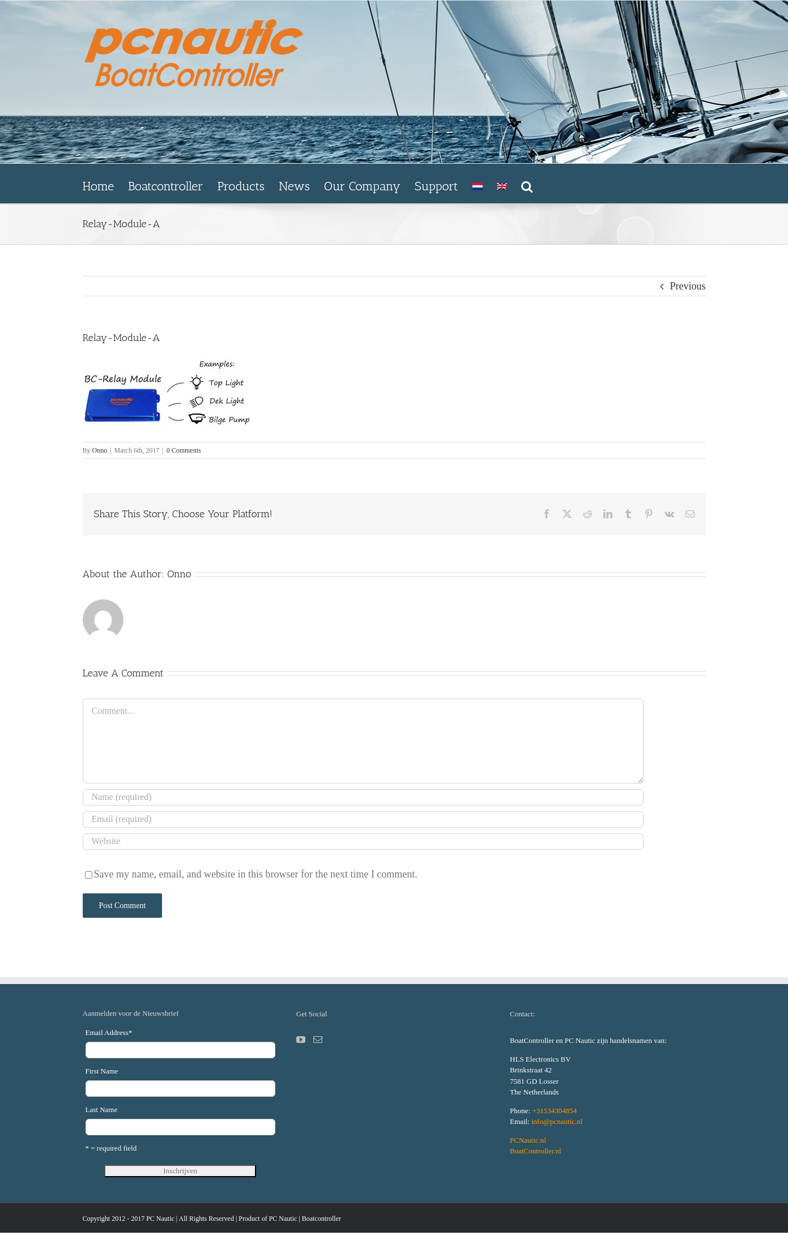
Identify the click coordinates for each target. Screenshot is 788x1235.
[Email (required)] (363, 819)
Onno (100, 450)
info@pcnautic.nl (556, 1121)
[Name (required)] (363, 797)
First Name (102, 1071)
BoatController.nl (535, 1151)
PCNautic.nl (528, 1140)
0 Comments (184, 450)
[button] (527, 183)
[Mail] (317, 1039)
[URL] (363, 841)
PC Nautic (283, 1219)
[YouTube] (300, 1039)
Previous (688, 286)
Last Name (102, 1109)
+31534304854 (554, 1110)
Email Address (109, 1032)
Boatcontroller (321, 1219)
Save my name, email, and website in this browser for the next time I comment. (256, 874)
